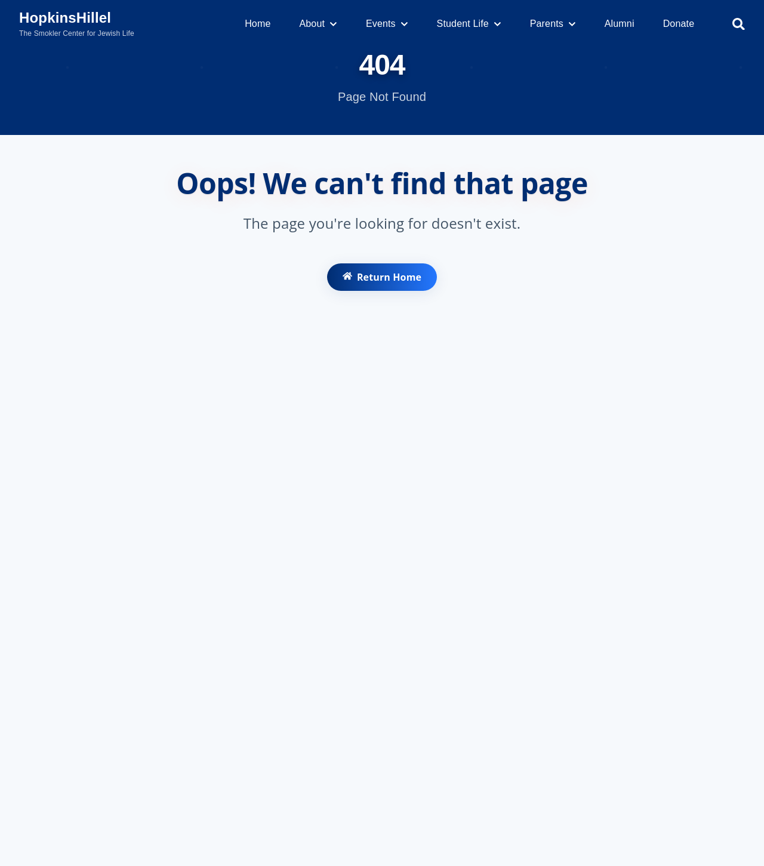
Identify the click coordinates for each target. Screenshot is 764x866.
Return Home (381, 281)
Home (257, 24)
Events (387, 24)
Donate (679, 24)
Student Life (469, 24)
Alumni (619, 24)
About (318, 24)
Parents (553, 24)
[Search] (738, 24)
